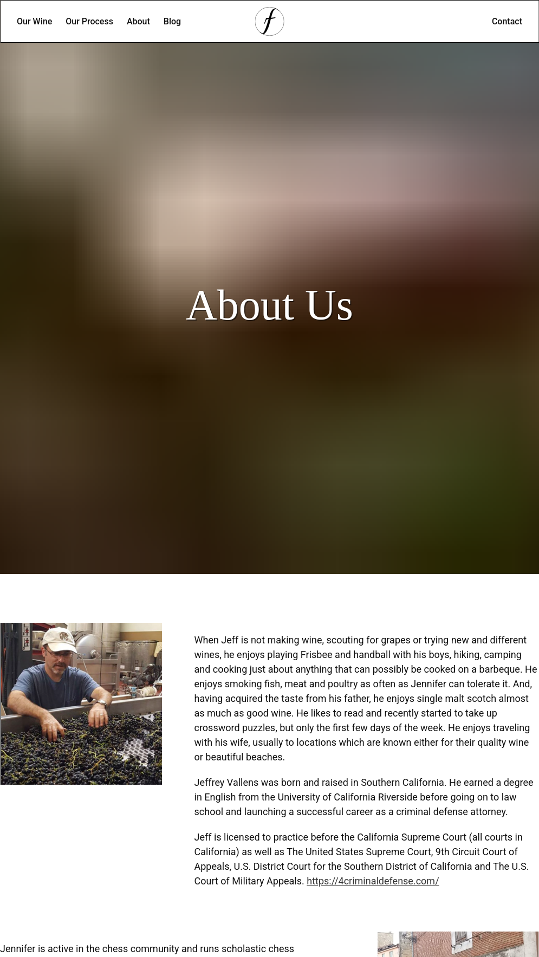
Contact (507, 21)
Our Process (89, 21)
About (138, 21)
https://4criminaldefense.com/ (373, 881)
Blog (172, 21)
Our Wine (34, 21)
